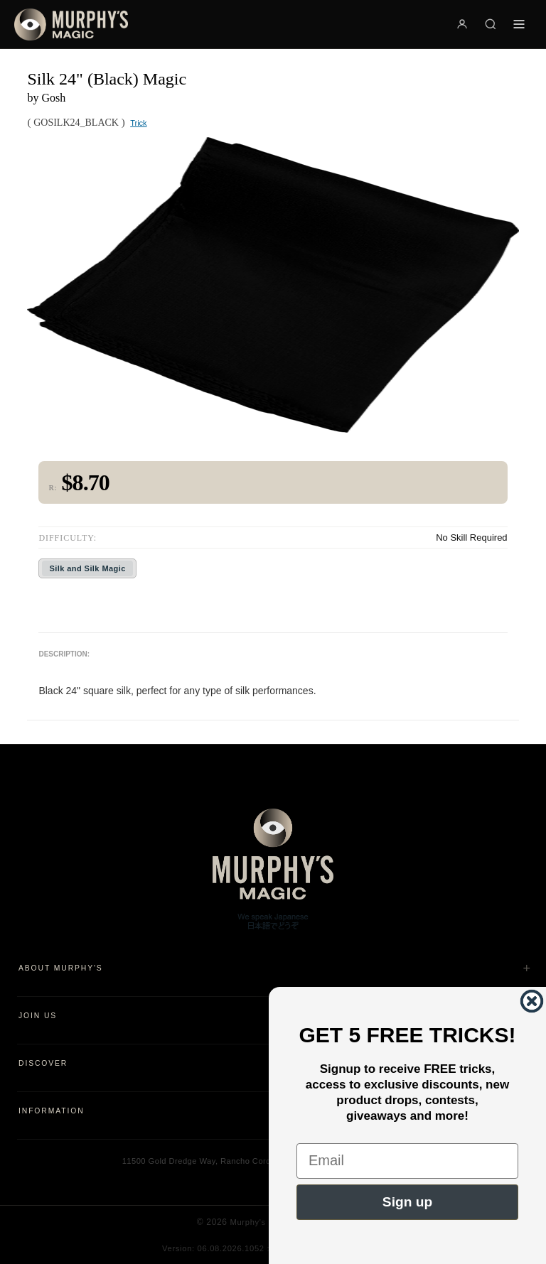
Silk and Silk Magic (87, 568)
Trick (138, 123)
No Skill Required (471, 537)
